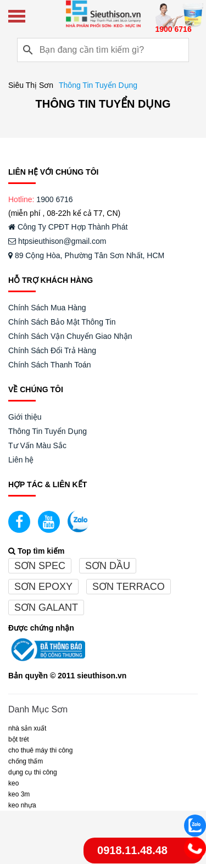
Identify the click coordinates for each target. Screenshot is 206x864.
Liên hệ (21, 459)
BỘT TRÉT (18, 739)
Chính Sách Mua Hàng (47, 307)
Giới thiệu (25, 417)
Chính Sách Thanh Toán (49, 364)
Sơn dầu (107, 565)
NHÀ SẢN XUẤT (27, 728)
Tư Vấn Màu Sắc (37, 445)
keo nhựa (22, 805)
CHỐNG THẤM (25, 761)
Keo (13, 783)
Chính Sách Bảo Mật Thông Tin (62, 321)
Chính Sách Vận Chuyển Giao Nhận (70, 336)
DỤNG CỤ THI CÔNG (32, 772)
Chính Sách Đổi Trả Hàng (52, 350)
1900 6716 (54, 199)
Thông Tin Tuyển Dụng (47, 431)
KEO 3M (19, 794)
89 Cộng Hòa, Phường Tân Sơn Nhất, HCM (86, 255)
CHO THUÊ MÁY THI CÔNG (40, 750)
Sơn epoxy (43, 586)
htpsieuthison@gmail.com (57, 241)
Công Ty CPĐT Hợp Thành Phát (67, 226)
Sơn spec (39, 565)
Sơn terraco (128, 586)
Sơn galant (46, 607)
